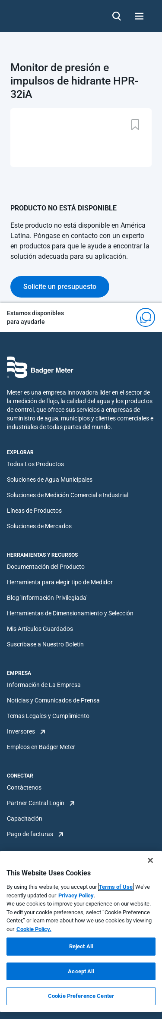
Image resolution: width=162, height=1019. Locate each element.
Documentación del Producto (46, 566)
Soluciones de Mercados (39, 526)
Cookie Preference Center (81, 996)
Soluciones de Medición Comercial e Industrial (67, 495)
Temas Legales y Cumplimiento (48, 715)
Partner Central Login (35, 803)
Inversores (21, 731)
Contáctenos (24, 787)
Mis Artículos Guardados (40, 628)
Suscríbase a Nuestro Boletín (45, 644)
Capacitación (24, 818)
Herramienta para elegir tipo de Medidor (60, 582)
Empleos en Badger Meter (41, 746)
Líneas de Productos (34, 510)
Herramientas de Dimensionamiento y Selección (70, 613)
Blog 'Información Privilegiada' (47, 597)
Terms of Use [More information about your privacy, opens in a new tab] (116, 887)
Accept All (81, 971)
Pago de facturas (30, 834)
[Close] (150, 860)
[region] (81, 931)
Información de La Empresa (44, 684)
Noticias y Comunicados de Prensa (53, 700)
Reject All (81, 946)
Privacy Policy (76, 895)
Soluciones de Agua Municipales (49, 479)
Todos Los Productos (35, 464)
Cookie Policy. (33, 929)
